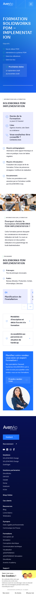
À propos (6, 521)
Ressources (7, 506)
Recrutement (10, 444)
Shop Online (7, 495)
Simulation (6, 540)
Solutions (6, 455)
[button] (30, 306)
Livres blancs (7, 513)
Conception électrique (11, 543)
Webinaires (7, 516)
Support (6, 568)
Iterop (5, 483)
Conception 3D (8, 537)
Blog (4, 509)
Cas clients (7, 501)
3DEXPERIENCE (8, 553)
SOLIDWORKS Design (11, 458)
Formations (7, 534)
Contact (11, 437)
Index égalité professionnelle (13, 525)
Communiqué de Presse (11, 528)
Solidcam (6, 486)
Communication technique (12, 546)
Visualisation (7, 550)
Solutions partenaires (11, 470)
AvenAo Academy (9, 562)
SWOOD (6, 477)
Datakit (5, 480)
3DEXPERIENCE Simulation (12, 556)
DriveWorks (7, 473)
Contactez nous (15, 140)
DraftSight (6, 465)
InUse (5, 489)
